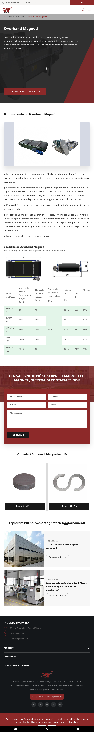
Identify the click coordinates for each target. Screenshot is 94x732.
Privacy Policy (73, 722)
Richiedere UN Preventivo (24, 91)
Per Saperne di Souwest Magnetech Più (47, 696)
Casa (9, 17)
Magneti (9, 648)
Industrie (10, 656)
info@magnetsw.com (19, 638)
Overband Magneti (37, 17)
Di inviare (21, 435)
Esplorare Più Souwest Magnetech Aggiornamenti (47, 525)
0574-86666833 (17, 633)
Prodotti (20, 17)
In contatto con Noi (16, 623)
